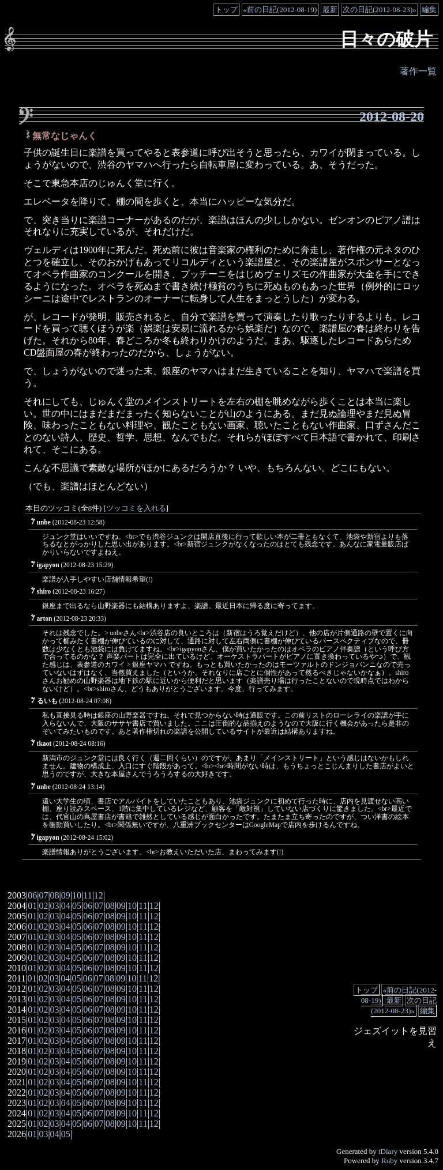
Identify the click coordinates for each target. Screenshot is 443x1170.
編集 (429, 9)
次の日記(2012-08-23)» (379, 9)
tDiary (387, 1151)
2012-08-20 (391, 116)
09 (65, 895)
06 (32, 895)
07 (43, 895)
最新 (329, 9)
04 (65, 906)
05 (76, 906)
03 (54, 906)
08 (54, 895)
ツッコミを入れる (136, 508)
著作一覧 (418, 71)
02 (43, 906)
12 (98, 895)
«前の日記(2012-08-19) (280, 9)
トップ (226, 9)
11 (87, 895)
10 (76, 895)
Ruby (389, 1160)
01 (32, 906)
